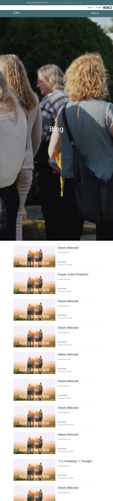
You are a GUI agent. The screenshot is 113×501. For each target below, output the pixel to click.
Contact (99, 7)
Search (90, 7)
